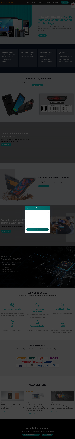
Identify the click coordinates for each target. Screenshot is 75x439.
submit (37, 229)
